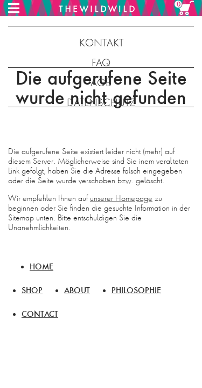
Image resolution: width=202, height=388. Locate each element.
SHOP (32, 290)
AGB (101, 83)
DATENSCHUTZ (101, 102)
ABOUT (77, 290)
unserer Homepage (121, 198)
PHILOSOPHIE (136, 290)
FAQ (101, 63)
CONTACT (40, 314)
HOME (41, 266)
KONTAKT (101, 43)
